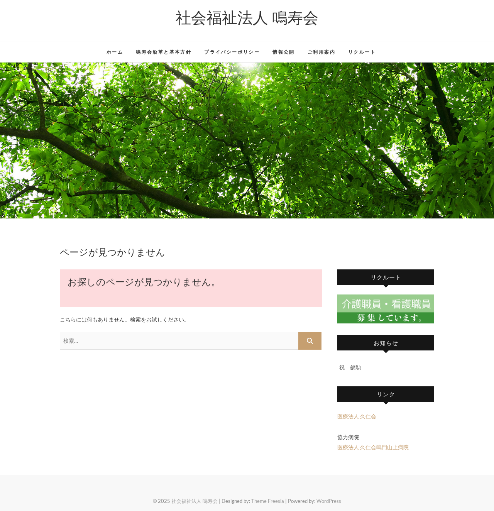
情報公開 (283, 52)
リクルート (362, 52)
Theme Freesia (267, 501)
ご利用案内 (321, 52)
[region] (247, 140)
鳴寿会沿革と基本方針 (163, 52)
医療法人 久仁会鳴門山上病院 (373, 447)
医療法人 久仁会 (356, 416)
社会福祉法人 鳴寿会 (247, 17)
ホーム (115, 52)
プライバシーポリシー (232, 52)
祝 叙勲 (350, 367)
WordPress (328, 501)
